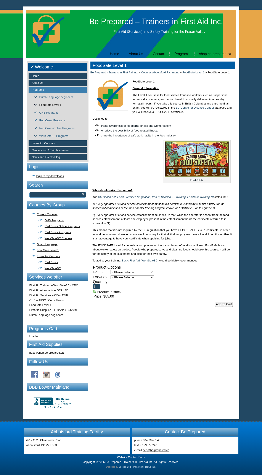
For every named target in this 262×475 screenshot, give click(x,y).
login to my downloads (50, 176)
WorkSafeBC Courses (58, 238)
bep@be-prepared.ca (156, 450)
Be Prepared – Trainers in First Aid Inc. (156, 21)
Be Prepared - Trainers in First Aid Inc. (114, 72)
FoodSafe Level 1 (50, 104)
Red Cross (51, 262)
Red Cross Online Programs (57, 128)
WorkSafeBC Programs (54, 136)
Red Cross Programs (52, 120)
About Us (136, 54)
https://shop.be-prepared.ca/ (47, 352)
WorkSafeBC (53, 268)
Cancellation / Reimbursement (50, 150)
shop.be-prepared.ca (215, 54)
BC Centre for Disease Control (195, 107)
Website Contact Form (131, 457)
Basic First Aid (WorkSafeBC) (140, 260)
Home (114, 54)
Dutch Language (47, 244)
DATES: (98, 272)
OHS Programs (48, 112)
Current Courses (47, 214)
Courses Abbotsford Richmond (160, 72)
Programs (181, 54)
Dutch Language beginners (56, 97)
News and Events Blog (46, 157)
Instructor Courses (43, 143)
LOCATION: (100, 277)
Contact (159, 54)
